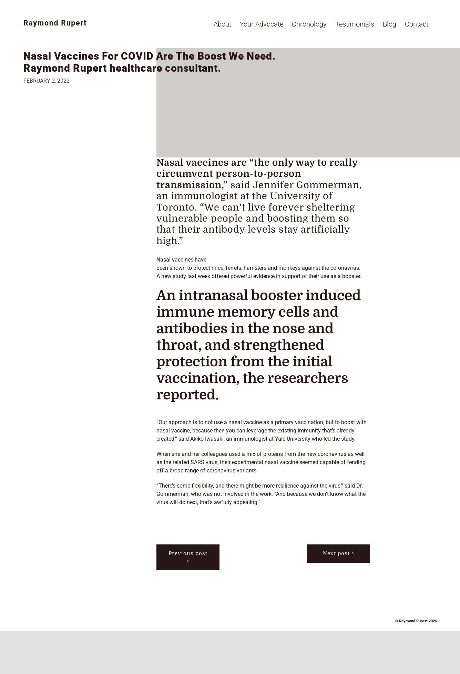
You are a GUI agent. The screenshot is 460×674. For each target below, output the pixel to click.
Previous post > (187, 557)
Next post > (338, 553)
